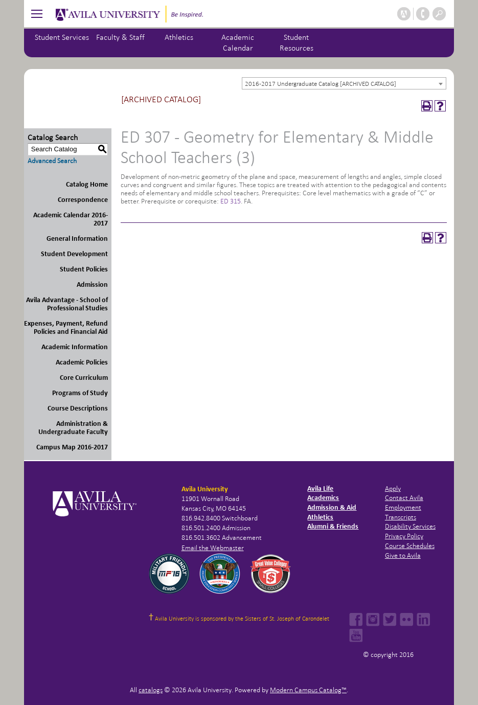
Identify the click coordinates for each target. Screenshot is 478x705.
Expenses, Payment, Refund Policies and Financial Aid (66, 327)
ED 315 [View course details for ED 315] (230, 201)
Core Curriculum (84, 377)
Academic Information (74, 347)
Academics (323, 498)
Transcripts (400, 517)
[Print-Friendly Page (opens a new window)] (427, 105)
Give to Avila (403, 555)
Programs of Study (80, 393)
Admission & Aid (331, 507)
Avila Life (320, 488)
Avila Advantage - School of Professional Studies (67, 304)
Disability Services (410, 526)
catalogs (151, 690)
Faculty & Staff (120, 37)
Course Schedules (410, 546)
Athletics (179, 37)
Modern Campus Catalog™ (308, 690)
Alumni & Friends (332, 526)
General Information (77, 238)
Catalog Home (87, 184)
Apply (393, 488)
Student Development (74, 254)
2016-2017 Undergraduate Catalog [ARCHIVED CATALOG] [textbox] (320, 83)
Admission (92, 284)
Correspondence (83, 199)
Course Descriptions (78, 408)
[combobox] (344, 83)
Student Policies (84, 269)
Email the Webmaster (212, 548)
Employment (403, 507)
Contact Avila (404, 498)
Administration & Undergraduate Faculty (73, 428)
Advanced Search (52, 161)
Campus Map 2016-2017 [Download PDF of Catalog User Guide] (72, 447)
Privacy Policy (404, 536)
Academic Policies (82, 362)
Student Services (62, 37)
